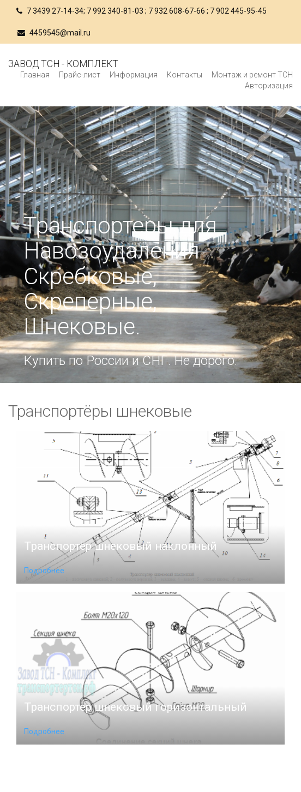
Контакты (184, 74)
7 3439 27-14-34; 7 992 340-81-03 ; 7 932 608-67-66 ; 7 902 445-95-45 (141, 11)
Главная (35, 74)
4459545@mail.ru (54, 32)
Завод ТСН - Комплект (63, 63)
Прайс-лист (79, 74)
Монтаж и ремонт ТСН (252, 74)
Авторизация (269, 85)
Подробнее (44, 570)
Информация (134, 74)
